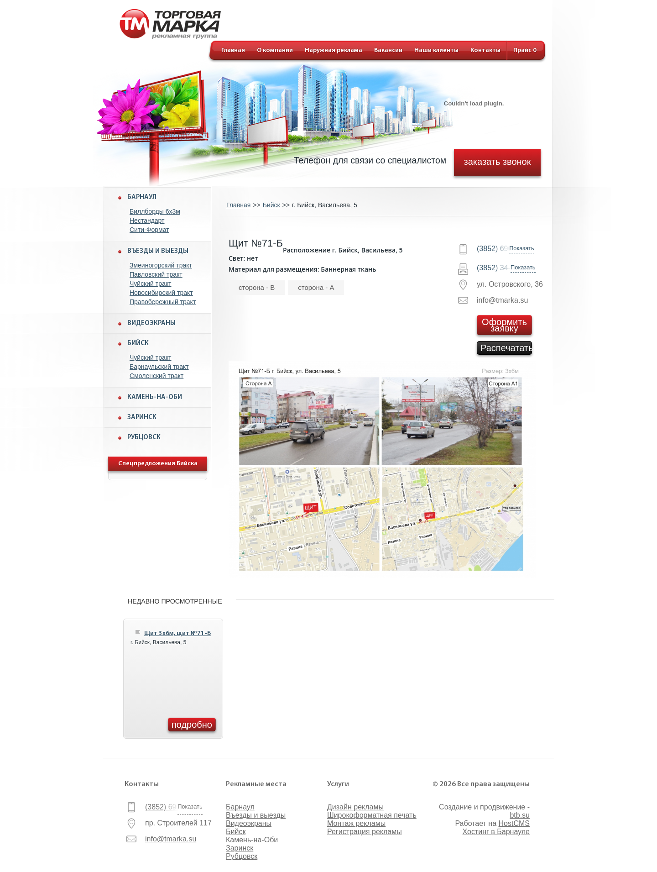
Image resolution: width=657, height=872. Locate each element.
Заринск (141, 417)
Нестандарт (147, 220)
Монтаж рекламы (356, 823)
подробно (192, 725)
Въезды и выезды (157, 251)
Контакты (485, 50)
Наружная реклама (333, 50)
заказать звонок (497, 161)
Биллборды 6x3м (155, 211)
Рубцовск (144, 437)
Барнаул (141, 197)
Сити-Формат (149, 229)
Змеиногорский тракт (161, 265)
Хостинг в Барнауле (496, 831)
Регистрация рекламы (364, 831)
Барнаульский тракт (159, 366)
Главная (233, 50)
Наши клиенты (436, 50)
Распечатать (506, 348)
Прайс (525, 50)
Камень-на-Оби (154, 397)
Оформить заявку (504, 325)
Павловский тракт (156, 274)
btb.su (520, 815)
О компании (275, 50)
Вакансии (388, 50)
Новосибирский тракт (161, 292)
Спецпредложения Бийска (158, 463)
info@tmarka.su (170, 839)
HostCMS (514, 823)
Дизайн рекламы (355, 807)
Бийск (138, 343)
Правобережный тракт (163, 301)
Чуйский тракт (151, 283)
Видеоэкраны (151, 323)
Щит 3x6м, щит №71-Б (177, 633)
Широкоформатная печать (372, 815)
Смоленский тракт (156, 375)
